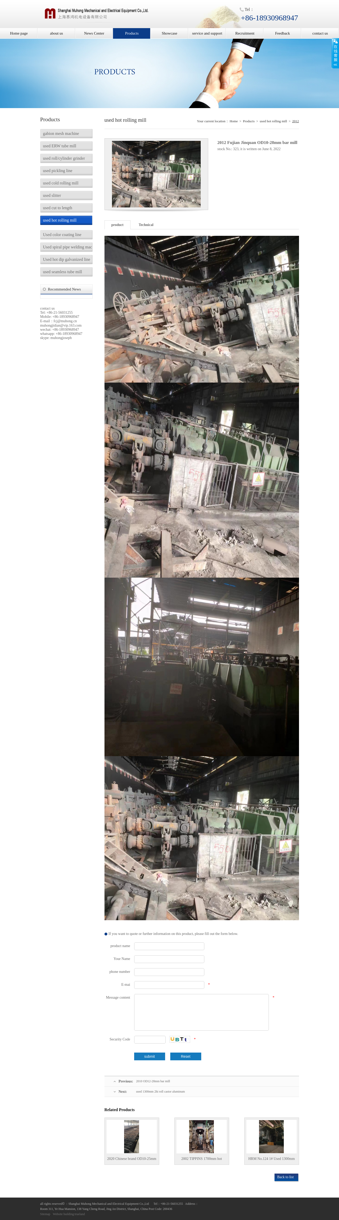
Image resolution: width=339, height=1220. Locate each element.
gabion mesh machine (61, 133)
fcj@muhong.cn (65, 321)
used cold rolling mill (60, 183)
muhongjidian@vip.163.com (61, 325)
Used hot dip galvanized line (66, 259)
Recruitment (244, 33)
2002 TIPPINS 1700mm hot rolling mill (201, 1161)
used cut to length (57, 208)
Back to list (285, 1177)
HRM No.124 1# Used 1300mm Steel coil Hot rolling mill (271, 1161)
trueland (80, 1214)
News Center (94, 33)
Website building (63, 1214)
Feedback (282, 33)
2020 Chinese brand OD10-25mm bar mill (131, 1161)
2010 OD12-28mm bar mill (153, 1081)
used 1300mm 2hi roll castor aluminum (160, 1091)
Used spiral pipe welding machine (67, 247)
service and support (207, 33)
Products (132, 33)
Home (234, 121)
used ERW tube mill (59, 146)
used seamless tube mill (62, 272)
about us (56, 33)
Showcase (169, 33)
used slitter (52, 195)
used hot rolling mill (60, 220)
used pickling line (57, 170)
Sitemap (45, 1214)
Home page (19, 33)
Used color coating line (62, 234)
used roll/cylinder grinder (64, 158)
